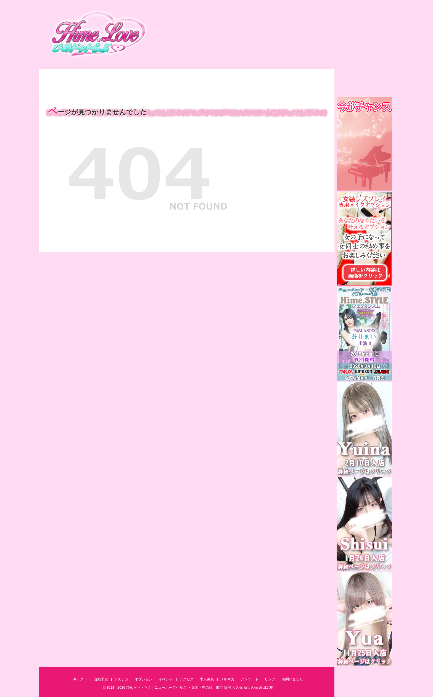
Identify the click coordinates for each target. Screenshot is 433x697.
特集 (144, 90)
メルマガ (229, 90)
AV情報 (271, 90)
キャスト (60, 76)
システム (144, 76)
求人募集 (313, 90)
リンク (270, 679)
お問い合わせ (313, 76)
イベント (229, 76)
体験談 (102, 90)
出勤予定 (102, 76)
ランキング (59, 90)
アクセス (271, 76)
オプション (186, 76)
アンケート (186, 90)
